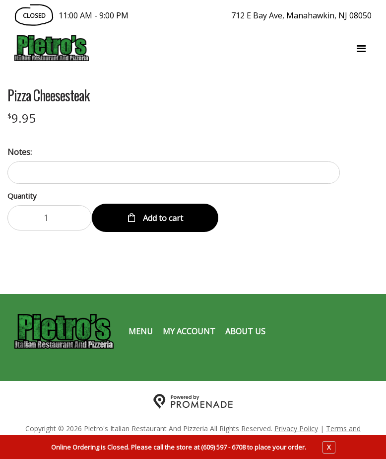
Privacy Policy (296, 428)
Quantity (22, 196)
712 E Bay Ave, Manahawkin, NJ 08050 (301, 15)
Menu (141, 330)
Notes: (19, 152)
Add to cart (162, 217)
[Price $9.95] (21, 118)
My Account (189, 330)
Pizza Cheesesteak (48, 95)
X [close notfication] (329, 447)
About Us (245, 330)
